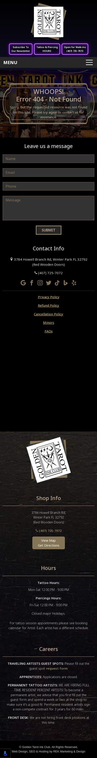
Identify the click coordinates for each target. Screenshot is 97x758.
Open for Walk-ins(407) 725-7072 (75, 49)
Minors (48, 322)
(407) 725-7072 (49, 273)
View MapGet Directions (48, 542)
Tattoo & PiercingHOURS (47, 49)
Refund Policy (48, 305)
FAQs (49, 331)
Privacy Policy (48, 297)
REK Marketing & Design (69, 751)
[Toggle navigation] (48, 62)
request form (57, 668)
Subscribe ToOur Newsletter (20, 49)
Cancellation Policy (48, 314)
